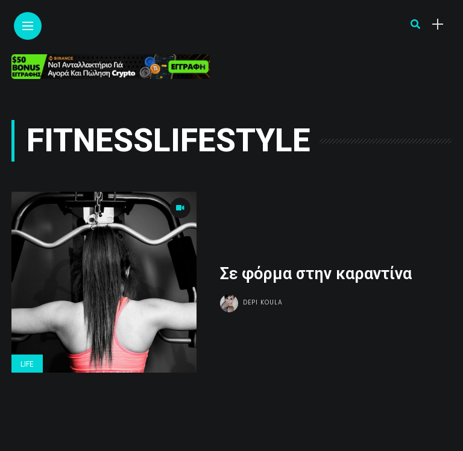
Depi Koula (263, 302)
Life (27, 364)
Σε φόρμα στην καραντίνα (316, 273)
